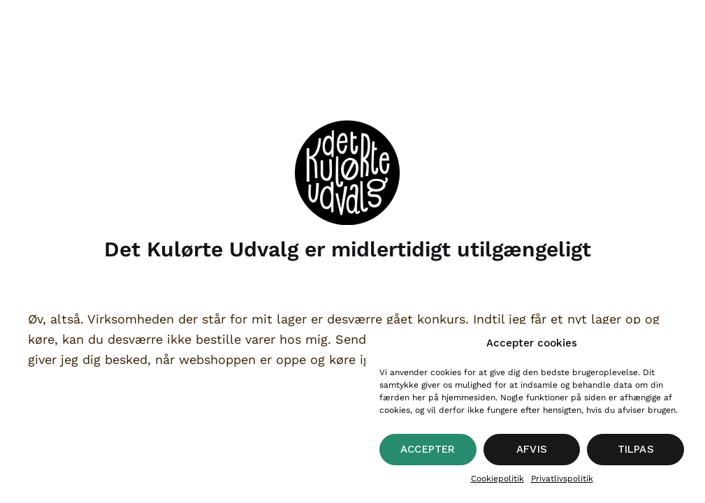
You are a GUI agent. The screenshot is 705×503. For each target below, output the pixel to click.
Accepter (428, 449)
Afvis (531, 449)
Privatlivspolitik (562, 478)
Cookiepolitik (497, 478)
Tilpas (636, 449)
